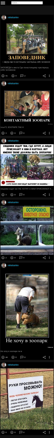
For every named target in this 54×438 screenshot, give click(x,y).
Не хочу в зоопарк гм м (11, 351)
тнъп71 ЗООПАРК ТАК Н (12, 127)
